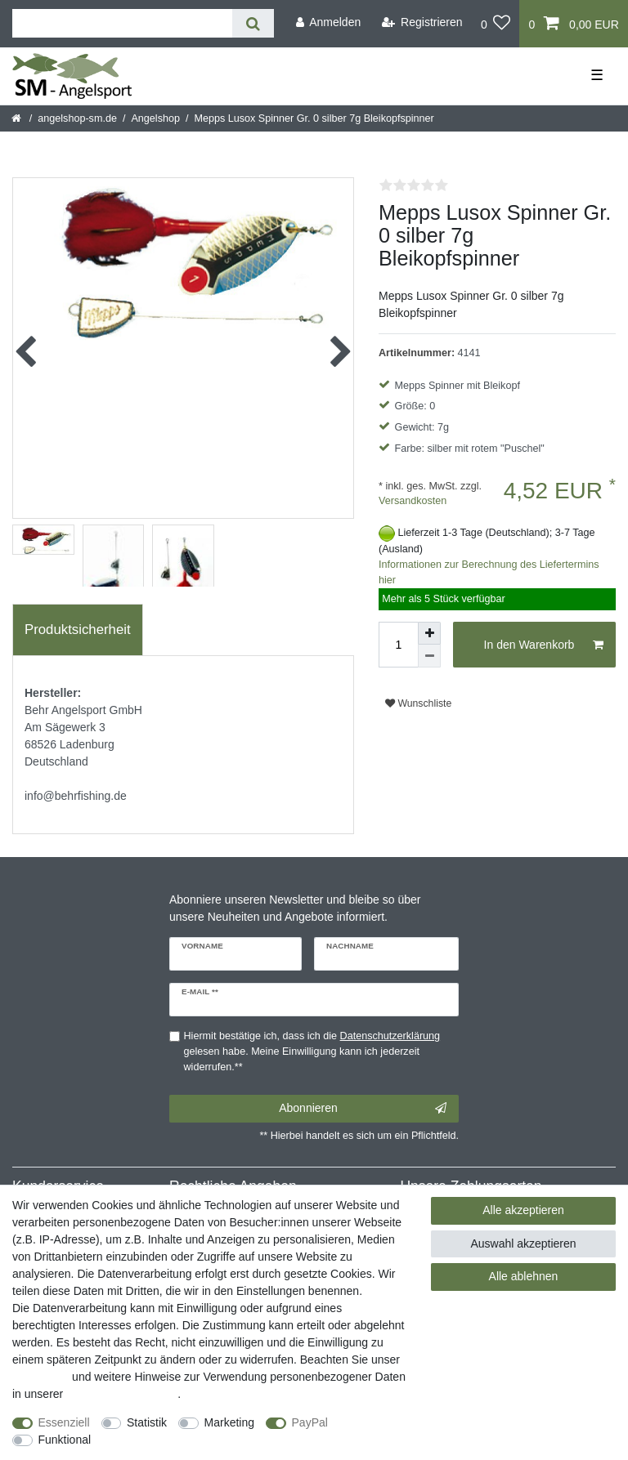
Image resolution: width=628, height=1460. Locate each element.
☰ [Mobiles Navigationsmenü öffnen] (596, 75)
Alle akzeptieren (523, 1210)
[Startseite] (17, 118)
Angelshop (155, 118)
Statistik (147, 1422)
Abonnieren (362, 1108)
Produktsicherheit (78, 629)
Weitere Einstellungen (161, 1439)
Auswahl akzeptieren (523, 1243)
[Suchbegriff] (122, 23)
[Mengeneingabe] (398, 644)
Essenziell (64, 1422)
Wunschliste (418, 703)
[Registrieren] (422, 22)
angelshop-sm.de (77, 118)
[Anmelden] (328, 22)
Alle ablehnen (523, 1276)
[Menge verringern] (429, 656)
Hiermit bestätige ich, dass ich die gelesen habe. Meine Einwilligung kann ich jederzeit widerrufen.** (312, 1051)
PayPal (310, 1422)
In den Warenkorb (543, 645)
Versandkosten (412, 501)
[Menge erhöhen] (429, 633)
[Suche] (253, 23)
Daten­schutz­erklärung (121, 1393)
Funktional (65, 1439)
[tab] (77, 630)
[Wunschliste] (496, 23)
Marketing (229, 1422)
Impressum (40, 1376)
